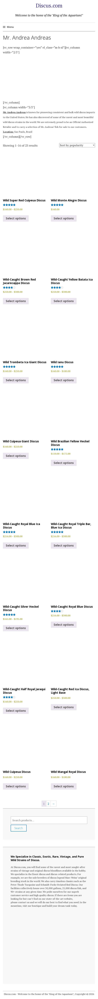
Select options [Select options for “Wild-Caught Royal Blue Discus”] (64, 625)
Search (18, 828)
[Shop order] (77, 145)
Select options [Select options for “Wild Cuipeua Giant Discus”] (16, 456)
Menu (10, 27)
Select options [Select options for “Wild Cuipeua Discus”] (16, 786)
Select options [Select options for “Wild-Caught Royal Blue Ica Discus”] (16, 545)
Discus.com (49, 5)
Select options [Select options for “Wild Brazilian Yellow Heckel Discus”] (64, 463)
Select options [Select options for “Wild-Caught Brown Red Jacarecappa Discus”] (16, 301)
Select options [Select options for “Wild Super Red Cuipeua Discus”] (16, 218)
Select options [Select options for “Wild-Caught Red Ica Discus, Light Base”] (64, 707)
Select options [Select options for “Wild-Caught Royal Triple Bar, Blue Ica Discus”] (64, 545)
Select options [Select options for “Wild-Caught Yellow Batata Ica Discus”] (64, 301)
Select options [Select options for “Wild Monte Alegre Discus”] (64, 218)
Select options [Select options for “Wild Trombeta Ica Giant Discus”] (16, 380)
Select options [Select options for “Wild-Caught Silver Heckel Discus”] (16, 628)
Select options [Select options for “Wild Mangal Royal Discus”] (64, 786)
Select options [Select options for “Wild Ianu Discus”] (64, 380)
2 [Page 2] (48, 804)
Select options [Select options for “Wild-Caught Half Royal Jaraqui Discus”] (16, 711)
